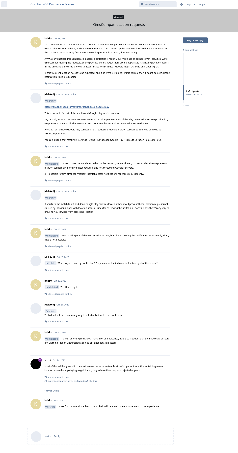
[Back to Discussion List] (4, 4)
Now (186, 105)
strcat (52, 406)
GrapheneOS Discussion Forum (52, 4)
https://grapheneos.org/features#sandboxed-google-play (77, 106)
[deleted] (54, 163)
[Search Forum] (158, 4)
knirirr (52, 100)
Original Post (190, 49)
